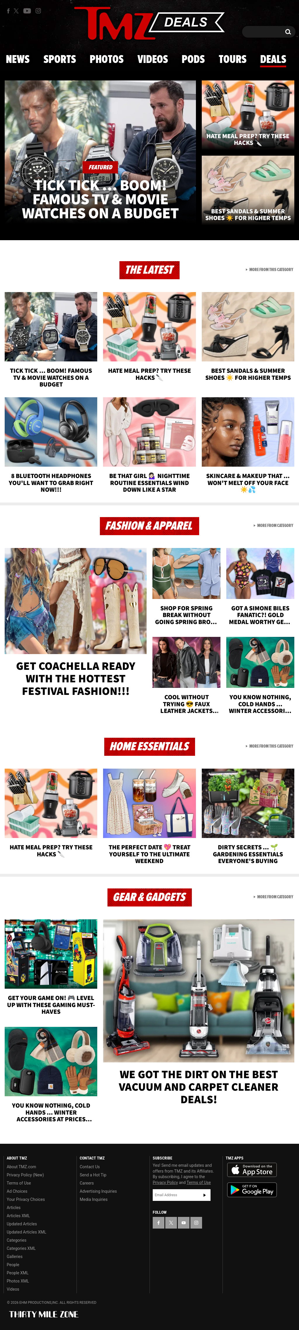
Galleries (14, 1256)
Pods (193, 60)
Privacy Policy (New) (25, 1175)
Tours (232, 60)
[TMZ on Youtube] (27, 10)
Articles (14, 1207)
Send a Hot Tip (93, 1175)
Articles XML (18, 1215)
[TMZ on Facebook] (8, 11)
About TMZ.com (21, 1166)
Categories (16, 1240)
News (17, 60)
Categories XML (21, 1248)
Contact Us (90, 1166)
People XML (18, 1273)
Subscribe (205, 1195)
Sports (60, 60)
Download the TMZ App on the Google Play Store (252, 1190)
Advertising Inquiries (98, 1191)
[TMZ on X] (17, 11)
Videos (153, 60)
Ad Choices (17, 1191)
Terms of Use (19, 1183)
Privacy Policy (165, 1182)
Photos (107, 60)
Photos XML (18, 1281)
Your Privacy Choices (26, 1199)
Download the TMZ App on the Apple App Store (252, 1170)
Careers (87, 1183)
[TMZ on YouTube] (184, 1223)
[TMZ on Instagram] (38, 11)
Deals (273, 60)
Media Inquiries (93, 1199)
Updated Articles (22, 1224)
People (13, 1264)
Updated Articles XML (26, 1232)
